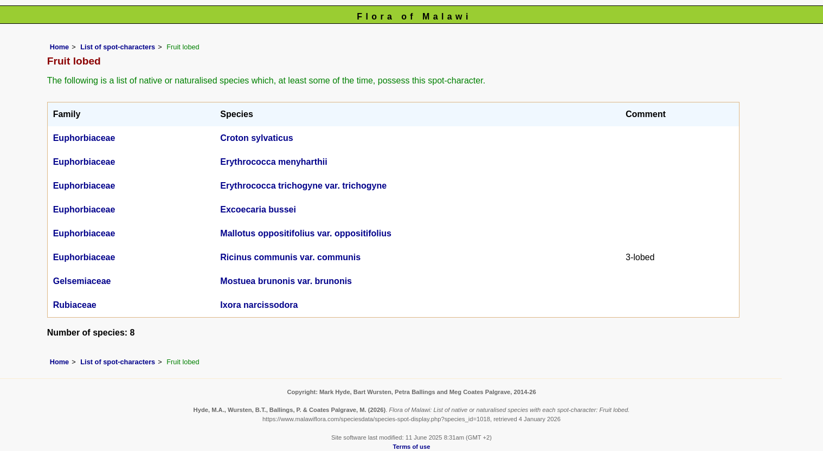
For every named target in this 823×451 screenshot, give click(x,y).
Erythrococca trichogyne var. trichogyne (303, 185)
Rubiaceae (75, 305)
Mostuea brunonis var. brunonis (286, 281)
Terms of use (411, 446)
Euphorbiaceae (84, 138)
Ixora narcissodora (259, 305)
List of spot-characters (117, 47)
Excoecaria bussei (258, 209)
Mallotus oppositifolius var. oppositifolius (305, 233)
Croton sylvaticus (256, 138)
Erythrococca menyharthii (273, 161)
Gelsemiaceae (82, 281)
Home (59, 47)
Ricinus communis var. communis (290, 257)
